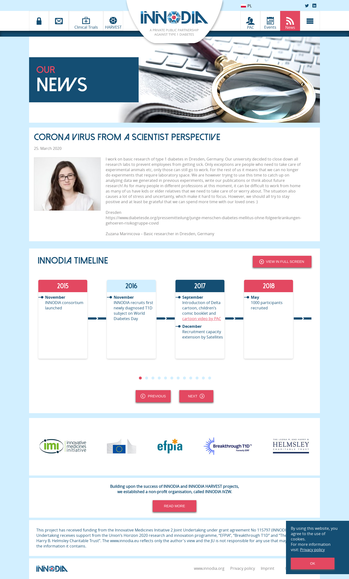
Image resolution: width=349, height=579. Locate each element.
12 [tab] (210, 378)
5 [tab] (166, 378)
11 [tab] (203, 378)
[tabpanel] (72, 319)
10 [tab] (197, 378)
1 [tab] (140, 378)
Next (196, 396)
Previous (153, 396)
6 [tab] (172, 378)
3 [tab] (153, 378)
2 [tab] (147, 378)
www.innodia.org (209, 568)
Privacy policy (242, 568)
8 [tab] (184, 378)
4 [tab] (159, 378)
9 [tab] (191, 378)
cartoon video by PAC (201, 318)
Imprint (267, 568)
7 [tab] (178, 378)
